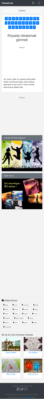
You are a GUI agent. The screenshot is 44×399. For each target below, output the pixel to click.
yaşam (25, 314)
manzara (25, 305)
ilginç (5, 305)
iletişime (29, 397)
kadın (15, 314)
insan (15, 305)
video (5, 309)
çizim (15, 322)
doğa (35, 309)
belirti (34, 322)
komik (15, 309)
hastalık (6, 318)
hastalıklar (7, 327)
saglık (36, 305)
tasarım (25, 309)
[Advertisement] (24, 60)
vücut (34, 314)
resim (5, 314)
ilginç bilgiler (19, 318)
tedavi (6, 322)
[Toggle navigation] (39, 3)
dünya (30, 318)
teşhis (25, 322)
